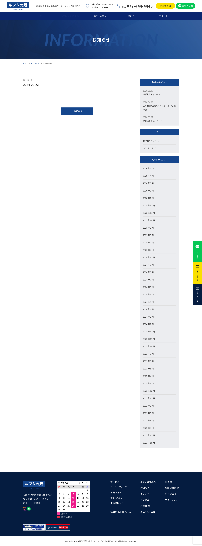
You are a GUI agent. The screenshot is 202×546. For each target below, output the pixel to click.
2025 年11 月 (149, 212)
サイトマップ (171, 500)
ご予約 (168, 482)
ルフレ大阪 (117, 541)
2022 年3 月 (148, 427)
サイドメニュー (117, 497)
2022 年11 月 (149, 398)
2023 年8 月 (148, 361)
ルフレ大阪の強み (70, 16)
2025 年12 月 (149, 205)
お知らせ (132, 16)
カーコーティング (118, 487)
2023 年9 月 (148, 353)
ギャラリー (145, 494)
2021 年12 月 (149, 435)
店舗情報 (145, 506)
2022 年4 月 (148, 420)
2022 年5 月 (148, 413)
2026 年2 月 (148, 190)
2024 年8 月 (148, 272)
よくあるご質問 (148, 512)
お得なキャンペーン (151, 140)
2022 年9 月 (148, 405)
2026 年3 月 (148, 183)
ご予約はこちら (197, 275)
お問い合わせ (197, 296)
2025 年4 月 (148, 249)
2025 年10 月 (149, 220)
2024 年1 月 (148, 324)
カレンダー (35, 63)
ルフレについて (149, 148)
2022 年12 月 (149, 390)
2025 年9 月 (148, 227)
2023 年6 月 (148, 368)
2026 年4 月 (148, 175)
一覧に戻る (77, 111)
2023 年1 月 (148, 383)
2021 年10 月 (149, 442)
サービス (114, 482)
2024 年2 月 (148, 316)
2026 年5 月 (148, 168)
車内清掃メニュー (119, 503)
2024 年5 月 (148, 294)
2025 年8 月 (148, 235)
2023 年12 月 (149, 331)
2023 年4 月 (148, 376)
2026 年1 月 (148, 198)
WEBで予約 (165, 5)
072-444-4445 (140, 6)
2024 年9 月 (148, 264)
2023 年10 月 (149, 346)
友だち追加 (187, 5)
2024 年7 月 (148, 279)
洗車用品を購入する (120, 512)
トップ (39, 16)
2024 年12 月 (149, 257)
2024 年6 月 (148, 287)
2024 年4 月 (148, 301)
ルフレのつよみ (148, 482)
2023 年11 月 (149, 338)
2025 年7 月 (148, 242)
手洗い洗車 (115, 492)
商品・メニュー (101, 16)
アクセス (163, 16)
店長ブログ (170, 494)
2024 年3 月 (148, 309)
